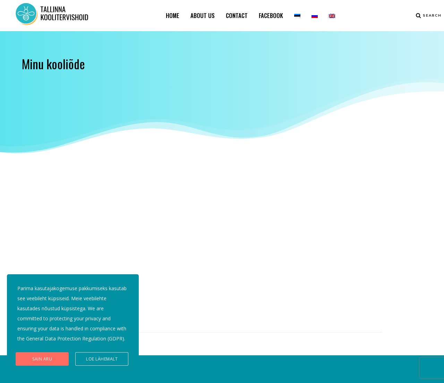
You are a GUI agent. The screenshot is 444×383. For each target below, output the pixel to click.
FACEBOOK (271, 15)
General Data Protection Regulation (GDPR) (75, 338)
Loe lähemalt (102, 359)
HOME (172, 15)
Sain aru (42, 359)
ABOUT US (202, 15)
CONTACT (237, 15)
